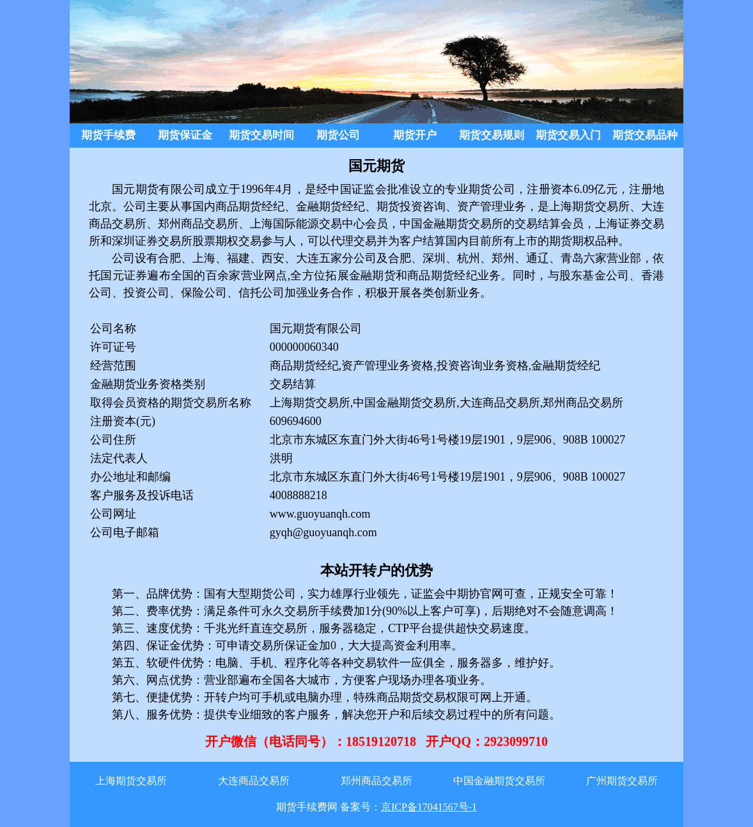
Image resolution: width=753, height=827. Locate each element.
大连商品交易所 (254, 780)
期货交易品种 (645, 135)
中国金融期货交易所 (499, 780)
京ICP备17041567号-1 (429, 806)
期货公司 (338, 135)
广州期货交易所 (622, 780)
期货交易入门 (568, 135)
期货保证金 (185, 135)
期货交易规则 (491, 135)
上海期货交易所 (131, 780)
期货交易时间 (261, 135)
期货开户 (415, 135)
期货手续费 (108, 135)
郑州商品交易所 (376, 780)
